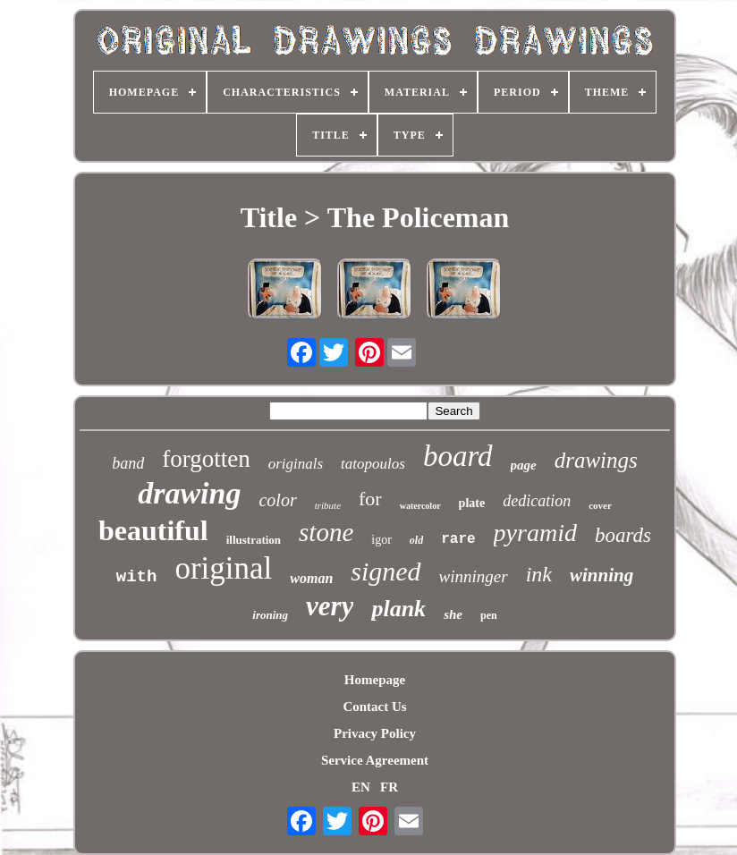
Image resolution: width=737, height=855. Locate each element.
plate (472, 503)
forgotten (206, 458)
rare (458, 539)
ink (539, 574)
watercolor (420, 506)
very (329, 606)
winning (601, 575)
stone (326, 532)
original (223, 568)
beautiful (153, 530)
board (458, 456)
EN (361, 787)
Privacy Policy (375, 733)
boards (623, 535)
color (277, 500)
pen (488, 615)
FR (389, 787)
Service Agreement (374, 760)
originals (295, 463)
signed (385, 571)
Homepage (374, 680)
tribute (328, 505)
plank (398, 609)
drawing (189, 493)
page (524, 465)
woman (311, 578)
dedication (537, 501)
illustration (253, 539)
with (136, 577)
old (416, 540)
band (128, 463)
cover (600, 505)
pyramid (535, 532)
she (453, 614)
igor (381, 539)
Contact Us (374, 706)
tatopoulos (373, 463)
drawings (596, 460)
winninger (473, 576)
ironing (270, 615)
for (370, 498)
